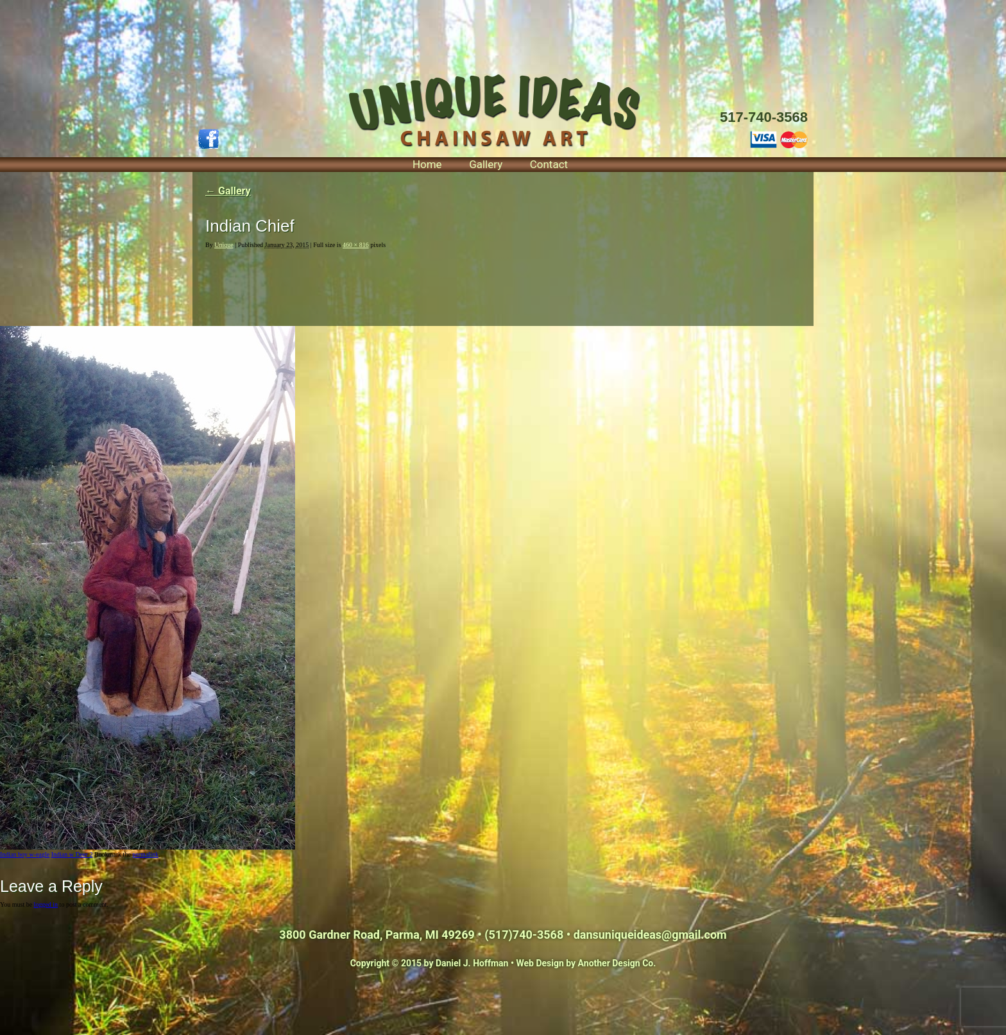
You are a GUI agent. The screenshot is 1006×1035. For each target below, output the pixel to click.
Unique (223, 244)
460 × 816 (356, 244)
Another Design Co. (617, 963)
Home (427, 164)
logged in (46, 904)
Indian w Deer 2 (72, 854)
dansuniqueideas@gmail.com (650, 934)
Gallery (485, 164)
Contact (549, 164)
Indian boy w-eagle (24, 854)
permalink (145, 854)
